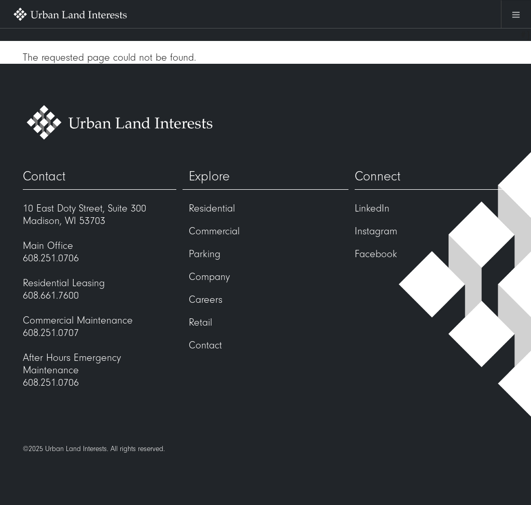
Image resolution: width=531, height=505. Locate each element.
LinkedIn (372, 208)
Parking (204, 254)
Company (209, 277)
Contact (205, 345)
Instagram (376, 231)
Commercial (214, 231)
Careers (205, 299)
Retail (200, 322)
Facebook (376, 254)
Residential (212, 208)
